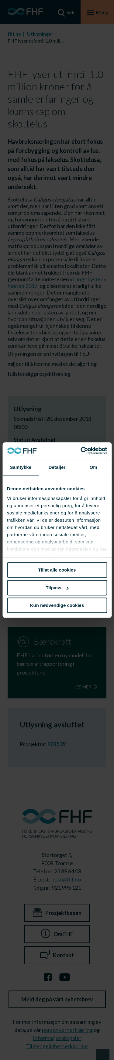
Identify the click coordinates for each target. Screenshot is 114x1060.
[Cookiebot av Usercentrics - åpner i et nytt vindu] (81, 451)
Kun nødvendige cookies (57, 605)
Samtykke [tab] (20, 467)
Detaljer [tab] (57, 467)
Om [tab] (93, 467)
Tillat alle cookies (57, 569)
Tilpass (57, 587)
